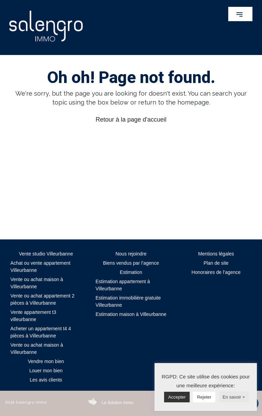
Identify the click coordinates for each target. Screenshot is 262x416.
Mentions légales (216, 253)
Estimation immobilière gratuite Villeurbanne (128, 301)
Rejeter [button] (204, 397)
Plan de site (216, 263)
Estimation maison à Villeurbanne (131, 314)
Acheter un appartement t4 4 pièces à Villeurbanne (41, 332)
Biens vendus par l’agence (131, 263)
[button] (240, 14)
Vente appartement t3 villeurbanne (33, 315)
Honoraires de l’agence (216, 272)
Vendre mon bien (46, 361)
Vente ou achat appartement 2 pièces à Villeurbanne (43, 299)
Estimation (131, 272)
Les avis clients (46, 380)
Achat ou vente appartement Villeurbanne (41, 266)
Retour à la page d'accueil (131, 119)
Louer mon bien (45, 370)
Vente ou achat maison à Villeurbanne (37, 283)
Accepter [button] (177, 397)
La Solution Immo (117, 402)
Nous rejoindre (130, 253)
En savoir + (234, 397)
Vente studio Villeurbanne (46, 253)
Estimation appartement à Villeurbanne (123, 285)
